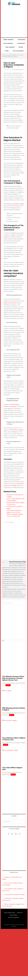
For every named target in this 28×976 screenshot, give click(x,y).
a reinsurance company (16, 430)
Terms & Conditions (13, 917)
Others (11, 522)
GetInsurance (14, 3)
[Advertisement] (14, 22)
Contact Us (20, 912)
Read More (8, 685)
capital (21, 328)
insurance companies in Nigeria (15, 204)
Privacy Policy (13, 915)
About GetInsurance (9, 912)
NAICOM (6, 237)
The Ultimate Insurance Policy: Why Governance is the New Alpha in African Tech (13, 678)
